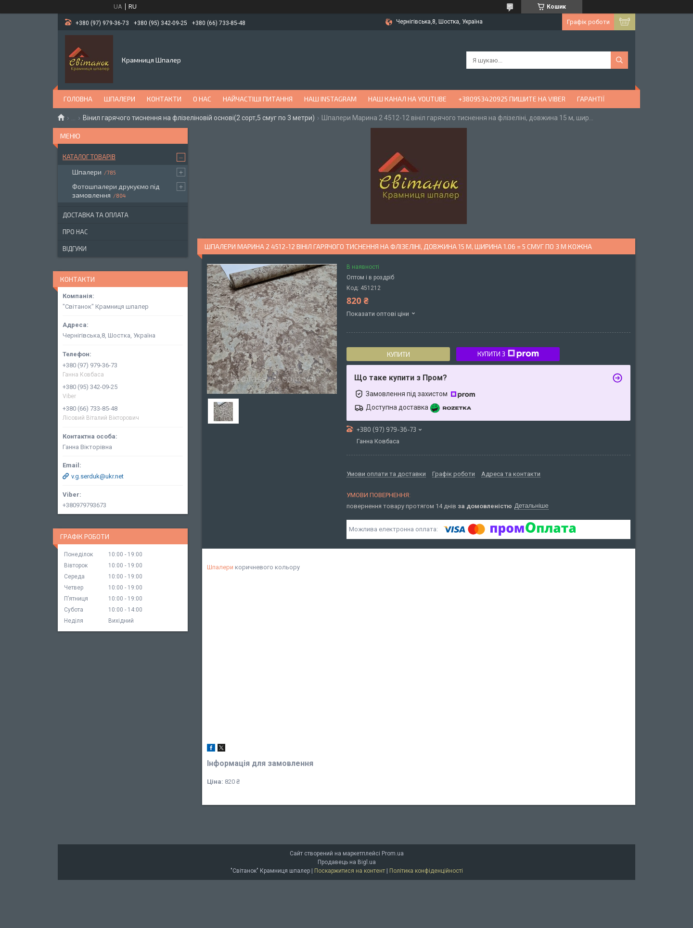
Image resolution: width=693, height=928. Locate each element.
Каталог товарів (89, 157)
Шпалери (119, 99)
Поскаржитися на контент (349, 870)
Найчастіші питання (258, 99)
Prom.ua (393, 853)
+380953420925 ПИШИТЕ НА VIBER (511, 99)
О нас (202, 99)
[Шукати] (619, 60)
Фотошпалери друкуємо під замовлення (116, 190)
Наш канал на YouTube (407, 99)
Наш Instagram (330, 99)
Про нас (75, 232)
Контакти (164, 99)
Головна (78, 99)
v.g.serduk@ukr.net (97, 476)
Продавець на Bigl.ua (347, 862)
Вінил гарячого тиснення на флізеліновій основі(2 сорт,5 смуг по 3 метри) (199, 118)
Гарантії (591, 99)
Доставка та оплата (95, 215)
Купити (398, 354)
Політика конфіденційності (426, 870)
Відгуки (75, 248)
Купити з (508, 354)
